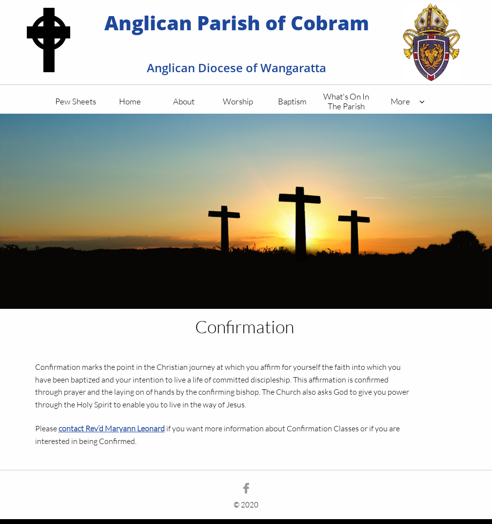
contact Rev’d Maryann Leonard (112, 428)
